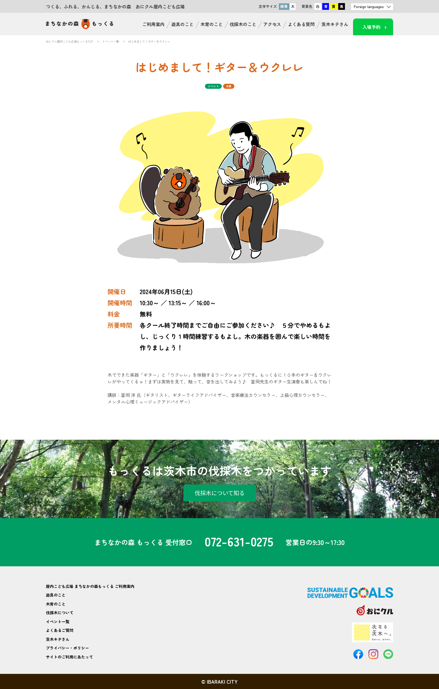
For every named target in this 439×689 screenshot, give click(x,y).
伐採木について (59, 612)
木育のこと (211, 24)
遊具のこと (182, 24)
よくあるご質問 (59, 630)
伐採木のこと (243, 24)
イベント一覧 (110, 41)
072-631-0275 (239, 542)
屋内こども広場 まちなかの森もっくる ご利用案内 (90, 586)
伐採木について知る (220, 493)
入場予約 (371, 27)
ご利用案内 (153, 24)
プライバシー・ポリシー (67, 648)
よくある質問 (301, 24)
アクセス (272, 24)
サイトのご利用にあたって (69, 657)
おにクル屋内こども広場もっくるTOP (69, 41)
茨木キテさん (334, 24)
